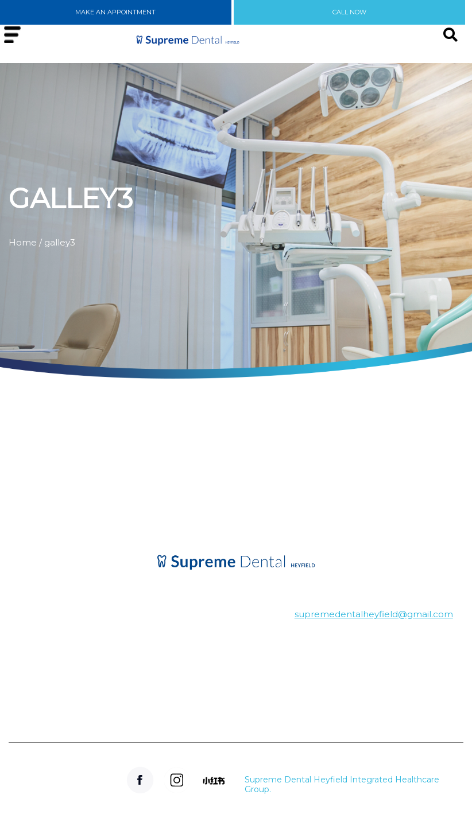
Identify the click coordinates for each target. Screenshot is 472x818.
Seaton (78, 714)
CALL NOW (349, 12)
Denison (78, 622)
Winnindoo (78, 677)
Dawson (78, 659)
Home (23, 242)
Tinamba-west (78, 696)
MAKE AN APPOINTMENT (115, 12)
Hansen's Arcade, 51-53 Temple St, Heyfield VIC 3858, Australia (216, 638)
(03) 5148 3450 (216, 679)
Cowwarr (78, 641)
